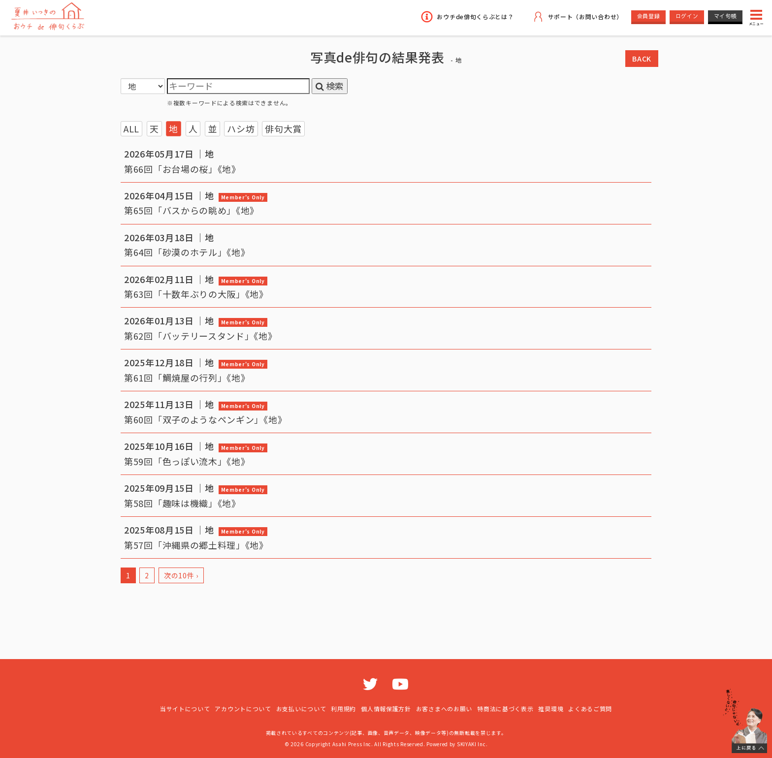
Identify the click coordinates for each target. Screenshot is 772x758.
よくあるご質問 (590, 708)
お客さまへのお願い (444, 708)
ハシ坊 (241, 128)
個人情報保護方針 (386, 708)
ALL (131, 128)
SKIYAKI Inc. (472, 744)
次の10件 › (181, 575)
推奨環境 (550, 708)
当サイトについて (185, 708)
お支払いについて (301, 708)
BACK (641, 58)
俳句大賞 (283, 128)
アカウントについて (243, 708)
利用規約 (343, 708)
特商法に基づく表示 (505, 708)
